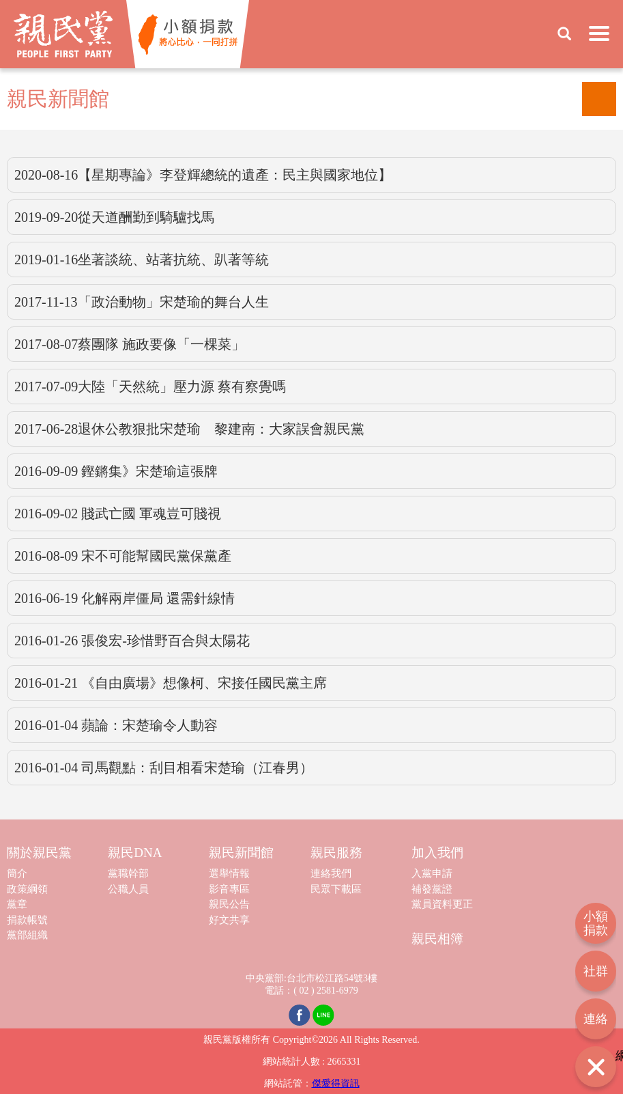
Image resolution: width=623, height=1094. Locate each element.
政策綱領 (27, 889)
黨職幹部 (128, 873)
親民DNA (135, 852)
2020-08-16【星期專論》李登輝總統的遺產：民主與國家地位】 (203, 174)
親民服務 (336, 852)
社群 (595, 971)
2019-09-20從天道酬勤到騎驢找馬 (114, 217)
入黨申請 (431, 873)
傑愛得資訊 (336, 1083)
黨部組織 (27, 934)
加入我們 (437, 852)
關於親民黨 (39, 852)
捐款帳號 (27, 919)
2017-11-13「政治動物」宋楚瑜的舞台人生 (141, 301)
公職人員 (128, 889)
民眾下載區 (336, 889)
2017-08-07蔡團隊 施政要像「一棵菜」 (129, 344)
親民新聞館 (241, 852)
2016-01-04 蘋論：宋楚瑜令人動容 (116, 725)
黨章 (17, 904)
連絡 (595, 1019)
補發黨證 (431, 889)
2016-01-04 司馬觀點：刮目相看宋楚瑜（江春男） (163, 767)
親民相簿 (437, 938)
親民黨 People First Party (63, 34)
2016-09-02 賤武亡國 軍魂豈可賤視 (117, 513)
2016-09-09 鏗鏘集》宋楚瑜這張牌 (116, 471)
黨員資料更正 (442, 904)
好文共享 (229, 919)
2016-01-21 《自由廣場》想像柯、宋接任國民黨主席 (170, 682)
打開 (595, 1066)
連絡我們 (330, 873)
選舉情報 (229, 873)
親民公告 (229, 904)
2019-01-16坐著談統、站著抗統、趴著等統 (141, 259)
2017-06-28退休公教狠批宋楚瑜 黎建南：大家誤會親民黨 (189, 428)
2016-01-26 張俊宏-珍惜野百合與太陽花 (132, 640)
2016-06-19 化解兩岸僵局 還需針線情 (124, 598)
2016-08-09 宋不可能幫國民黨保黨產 (122, 555)
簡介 (17, 873)
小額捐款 (595, 923)
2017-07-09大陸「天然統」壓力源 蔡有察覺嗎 (150, 386)
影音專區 (229, 889)
